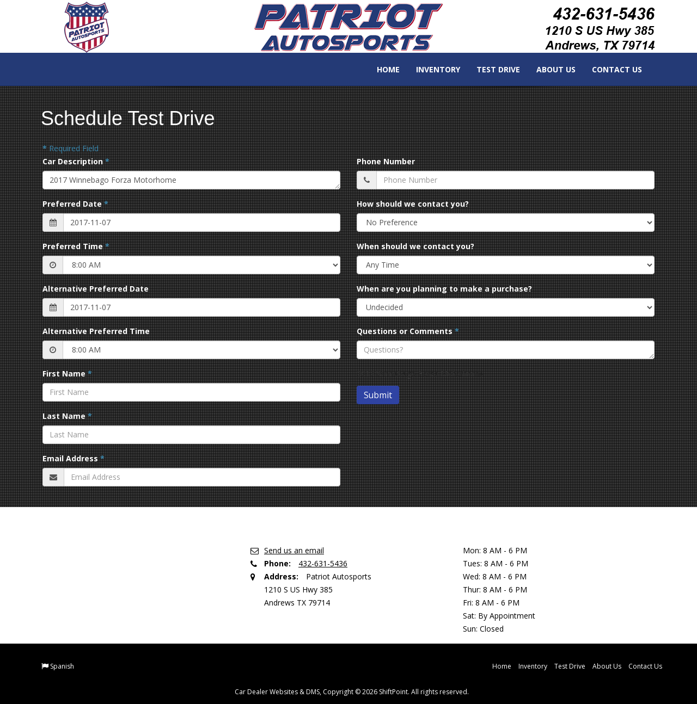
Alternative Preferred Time (96, 331)
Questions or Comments (408, 331)
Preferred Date (75, 204)
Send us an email (294, 550)
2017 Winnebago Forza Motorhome (191, 180)
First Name (67, 373)
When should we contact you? (415, 246)
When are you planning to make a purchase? (444, 288)
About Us (548, 69)
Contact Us (609, 69)
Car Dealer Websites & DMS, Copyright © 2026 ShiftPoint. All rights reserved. (352, 691)
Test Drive (490, 69)
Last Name (67, 416)
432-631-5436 (322, 563)
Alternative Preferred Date (95, 288)
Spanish (62, 666)
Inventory (430, 69)
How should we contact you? (413, 204)
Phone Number (386, 161)
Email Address (73, 458)
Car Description (75, 161)
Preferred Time (75, 246)
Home (380, 69)
